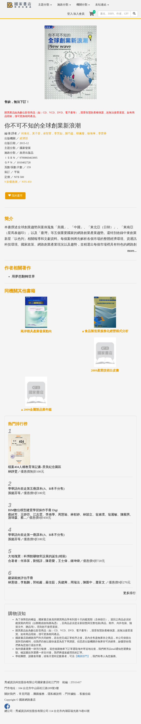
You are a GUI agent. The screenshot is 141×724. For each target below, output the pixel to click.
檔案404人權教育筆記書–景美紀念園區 (34, 467)
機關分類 (83, 4)
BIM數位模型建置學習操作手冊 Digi (33, 510)
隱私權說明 (55, 693)
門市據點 (70, 693)
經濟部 (24, 138)
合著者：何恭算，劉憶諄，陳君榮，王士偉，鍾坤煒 (44, 561)
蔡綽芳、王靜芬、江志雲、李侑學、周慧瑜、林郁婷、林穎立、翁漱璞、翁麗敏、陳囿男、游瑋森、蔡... (70, 516)
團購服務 (38, 693)
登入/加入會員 (75, 13)
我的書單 (15, 195)
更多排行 (129, 593)
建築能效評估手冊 (20, 578)
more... (132, 251)
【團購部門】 (82, 656)
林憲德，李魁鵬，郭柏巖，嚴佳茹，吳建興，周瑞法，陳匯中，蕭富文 (57, 582)
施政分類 (64, 4)
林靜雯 (12, 471)
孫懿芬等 (14, 493)
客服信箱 (85, 693)
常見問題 (24, 693)
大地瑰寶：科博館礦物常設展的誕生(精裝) (37, 556)
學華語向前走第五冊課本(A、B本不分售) (36, 488)
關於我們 (9, 693)
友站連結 (102, 4)
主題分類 (45, 4)
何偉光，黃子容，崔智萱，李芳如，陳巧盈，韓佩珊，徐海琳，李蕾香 (63, 133)
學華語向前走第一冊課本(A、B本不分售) (36, 535)
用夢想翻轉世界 (23, 276)
